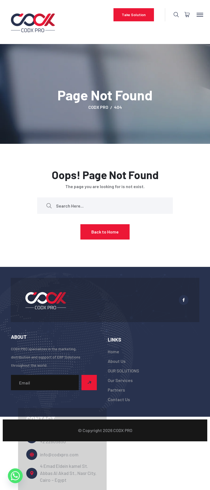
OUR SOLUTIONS (123, 370)
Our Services (120, 380)
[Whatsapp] (15, 475)
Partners (116, 389)
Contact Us (119, 399)
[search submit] (49, 206)
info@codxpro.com (59, 454)
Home (113, 351)
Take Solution (134, 14)
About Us (117, 361)
